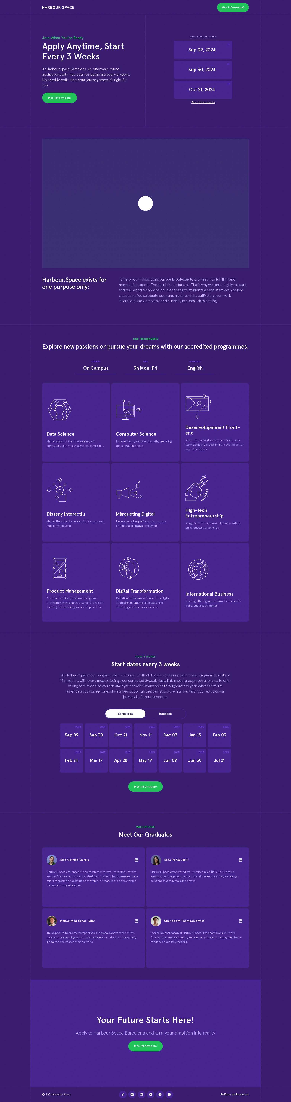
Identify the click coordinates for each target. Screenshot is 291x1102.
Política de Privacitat (235, 1094)
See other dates (203, 102)
